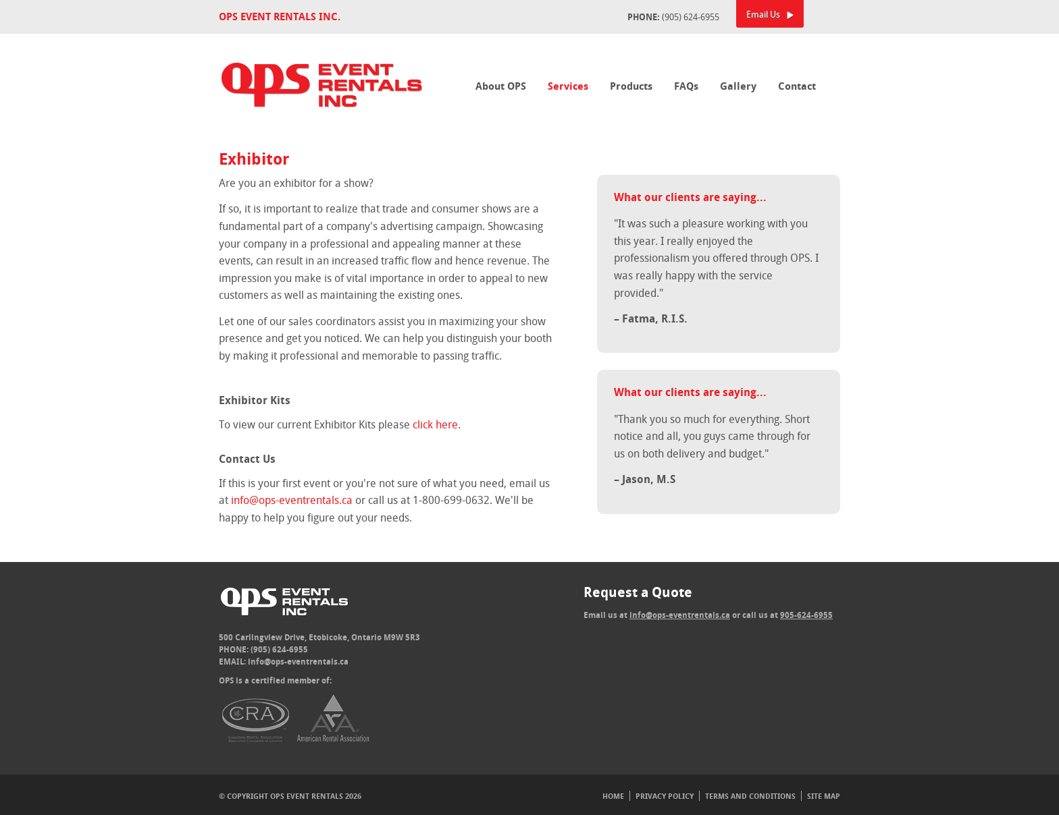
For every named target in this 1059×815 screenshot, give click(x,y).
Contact (797, 86)
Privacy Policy (665, 796)
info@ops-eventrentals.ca (292, 500)
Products (631, 86)
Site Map (823, 796)
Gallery (738, 86)
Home (613, 796)
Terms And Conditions (750, 796)
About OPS (500, 86)
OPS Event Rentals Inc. (279, 16)
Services (568, 86)
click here (435, 424)
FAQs (686, 86)
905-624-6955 (806, 615)
